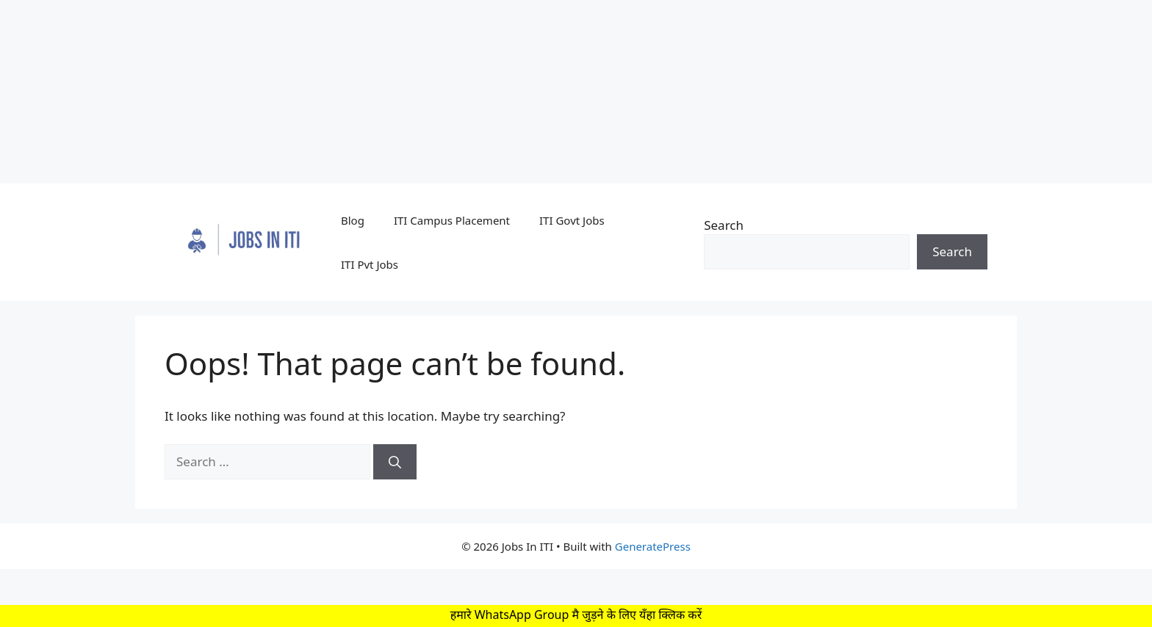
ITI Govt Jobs (572, 220)
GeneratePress (653, 546)
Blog (352, 220)
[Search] (395, 461)
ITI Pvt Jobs (369, 264)
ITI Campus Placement (452, 220)
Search (724, 225)
